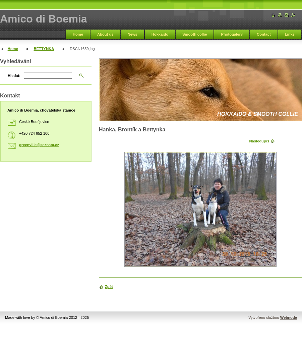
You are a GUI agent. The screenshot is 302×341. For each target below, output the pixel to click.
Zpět (109, 287)
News (132, 34)
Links (290, 34)
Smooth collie (194, 34)
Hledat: (14, 76)
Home (78, 34)
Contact (264, 34)
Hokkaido (160, 34)
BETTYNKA (44, 49)
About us (105, 34)
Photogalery (232, 34)
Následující (259, 141)
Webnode (288, 317)
